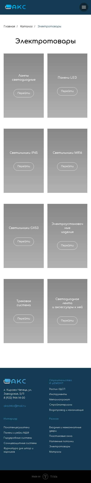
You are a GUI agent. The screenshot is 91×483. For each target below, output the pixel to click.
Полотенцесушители (16, 427)
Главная (9, 26)
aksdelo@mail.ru (15, 406)
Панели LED (67, 77)
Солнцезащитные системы (20, 443)
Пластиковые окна (60, 436)
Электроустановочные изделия (67, 228)
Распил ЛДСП (57, 389)
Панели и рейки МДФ (16, 432)
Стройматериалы (60, 404)
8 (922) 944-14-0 (13, 397)
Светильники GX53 (24, 228)
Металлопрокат (59, 399)
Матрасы (55, 452)
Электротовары (59, 446)
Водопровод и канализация (66, 410)
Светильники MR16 (67, 153)
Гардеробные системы (18, 438)
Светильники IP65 (24, 153)
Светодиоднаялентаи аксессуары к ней (67, 303)
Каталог (26, 26)
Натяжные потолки (61, 441)
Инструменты (58, 394)
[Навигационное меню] (84, 7)
